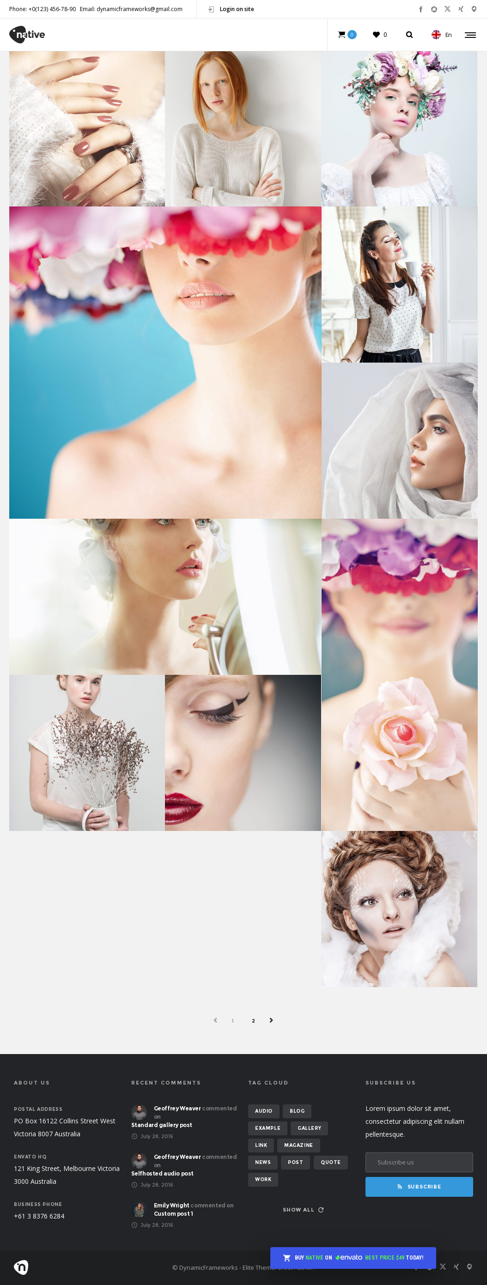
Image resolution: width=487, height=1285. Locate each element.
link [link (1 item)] (261, 1145)
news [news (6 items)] (263, 1162)
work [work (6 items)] (263, 1179)
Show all (303, 1209)
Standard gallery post (162, 1124)
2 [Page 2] (254, 1021)
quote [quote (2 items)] (331, 1162)
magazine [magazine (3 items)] (298, 1145)
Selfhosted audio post (162, 1173)
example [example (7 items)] (267, 1128)
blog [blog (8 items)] (297, 1111)
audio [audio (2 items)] (264, 1111)
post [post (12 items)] (295, 1162)
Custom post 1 (173, 1213)
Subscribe (419, 1186)
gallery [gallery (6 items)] (309, 1128)
